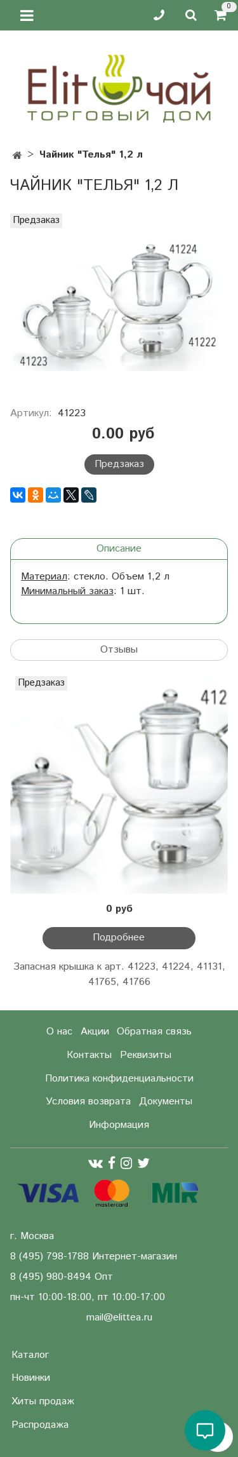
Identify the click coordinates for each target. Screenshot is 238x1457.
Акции (95, 1031)
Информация (119, 1125)
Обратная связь (154, 1031)
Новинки (30, 1378)
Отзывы (119, 649)
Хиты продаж (42, 1401)
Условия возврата (88, 1101)
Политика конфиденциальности (119, 1078)
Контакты (89, 1055)
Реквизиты (145, 1055)
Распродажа (40, 1425)
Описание (119, 548)
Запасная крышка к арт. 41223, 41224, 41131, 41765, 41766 (119, 974)
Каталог (30, 1355)
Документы (165, 1101)
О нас (59, 1031)
